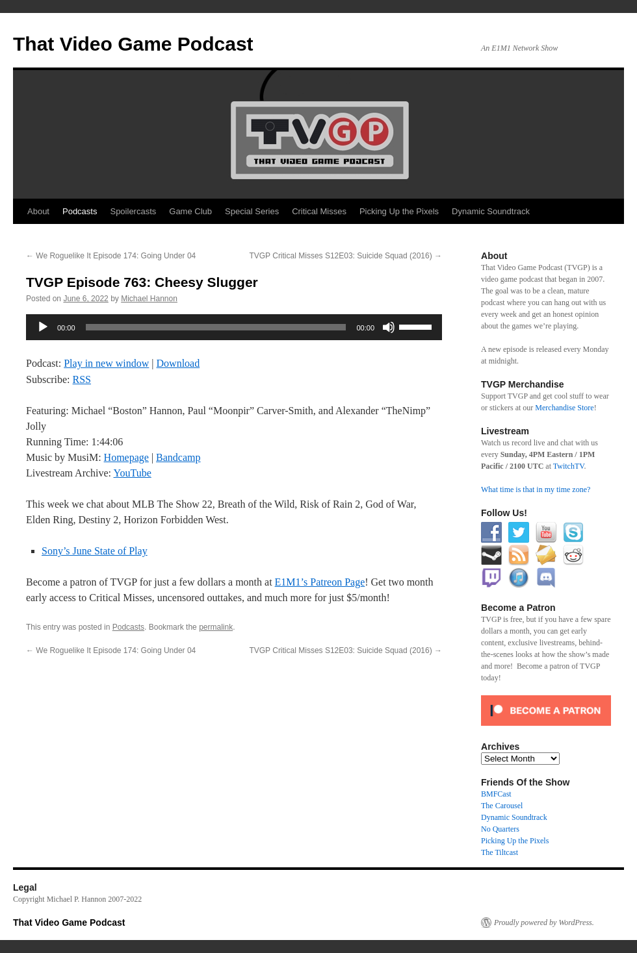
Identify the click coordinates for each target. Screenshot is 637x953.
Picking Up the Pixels (399, 211)
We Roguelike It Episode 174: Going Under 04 (111, 255)
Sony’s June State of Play (95, 550)
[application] (234, 327)
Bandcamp (178, 457)
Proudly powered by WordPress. (544, 922)
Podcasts (79, 211)
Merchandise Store (564, 407)
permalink (216, 627)
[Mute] (388, 327)
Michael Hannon (149, 298)
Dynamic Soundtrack (491, 211)
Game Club (190, 211)
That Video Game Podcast (133, 44)
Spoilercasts (133, 211)
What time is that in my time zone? (535, 489)
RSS (82, 379)
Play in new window (106, 363)
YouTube (132, 472)
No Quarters (500, 829)
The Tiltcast (499, 852)
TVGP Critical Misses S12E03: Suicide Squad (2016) (345, 255)
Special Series (252, 211)
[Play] (42, 327)
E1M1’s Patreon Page (320, 582)
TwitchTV (568, 466)
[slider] (216, 327)
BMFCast (496, 793)
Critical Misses (319, 211)
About (38, 211)
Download (178, 363)
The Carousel (502, 805)
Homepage (126, 457)
